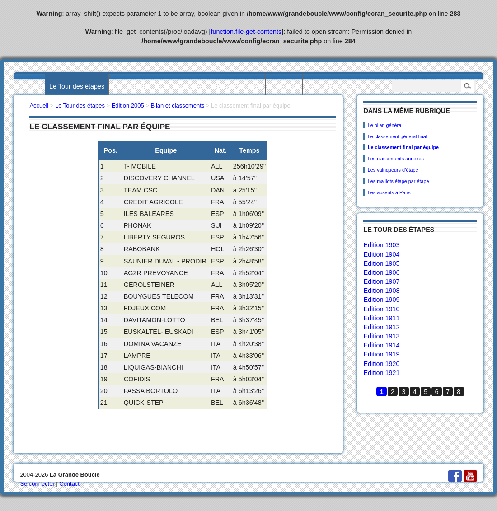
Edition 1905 (381, 263)
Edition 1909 (381, 299)
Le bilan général (385, 125)
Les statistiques (182, 86)
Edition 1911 (381, 318)
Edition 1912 (381, 327)
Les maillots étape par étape (398, 181)
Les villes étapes (237, 86)
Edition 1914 (381, 345)
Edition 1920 (381, 363)
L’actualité (283, 86)
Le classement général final (397, 136)
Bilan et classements (177, 105)
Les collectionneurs (334, 86)
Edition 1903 (381, 244)
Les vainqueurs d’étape (393, 170)
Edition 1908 (381, 290)
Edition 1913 (381, 336)
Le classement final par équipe (403, 147)
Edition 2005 (128, 105)
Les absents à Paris (389, 192)
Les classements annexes (396, 158)
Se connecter (37, 483)
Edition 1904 (381, 254)
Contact (69, 483)
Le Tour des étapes (76, 86)
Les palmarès (132, 86)
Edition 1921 (381, 372)
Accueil (30, 86)
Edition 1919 (381, 354)
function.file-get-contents (246, 31)
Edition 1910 (381, 309)
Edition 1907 (381, 281)
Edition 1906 (381, 272)
